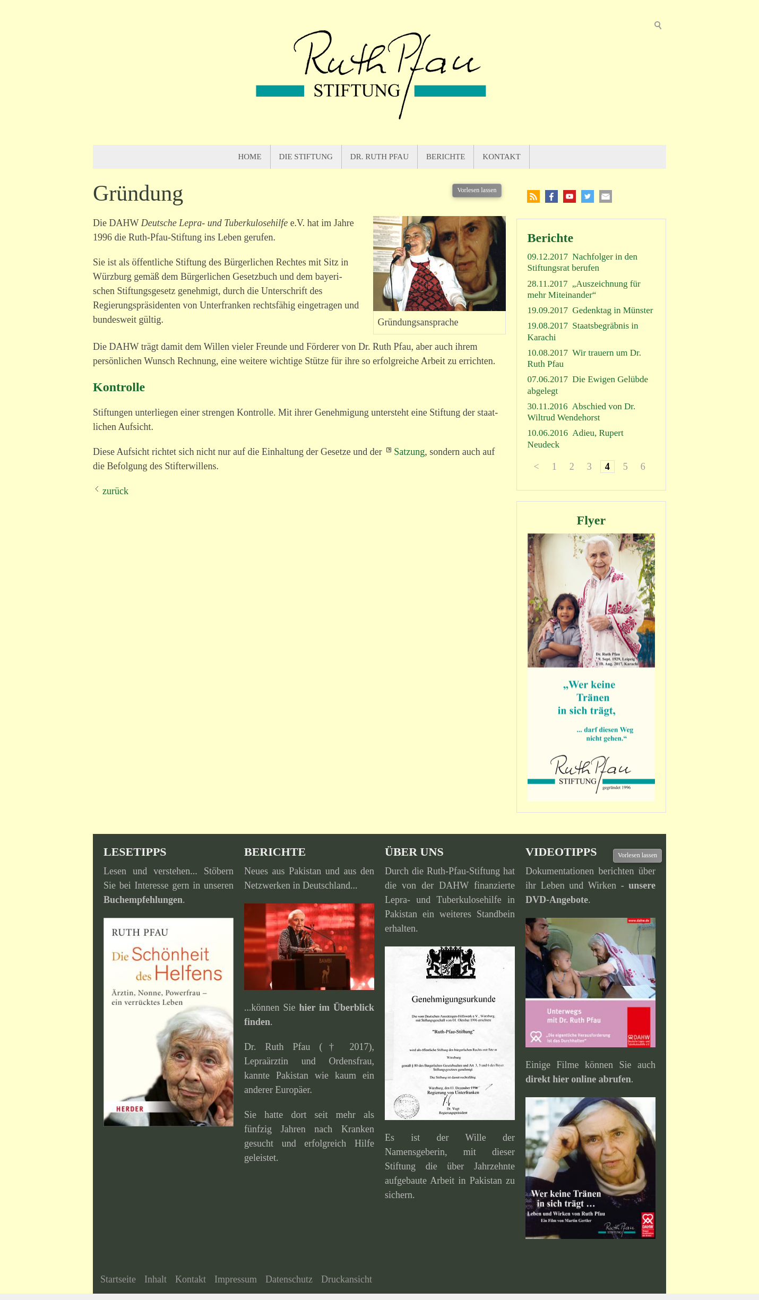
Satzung (409, 451)
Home (249, 156)
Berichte (445, 156)
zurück (115, 491)
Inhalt (155, 1279)
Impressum (235, 1279)
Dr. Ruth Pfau (379, 156)
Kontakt (501, 156)
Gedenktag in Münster (612, 310)
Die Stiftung (306, 156)
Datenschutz (289, 1279)
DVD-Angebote (556, 899)
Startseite (118, 1279)
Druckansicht (346, 1279)
